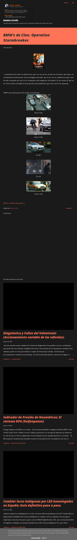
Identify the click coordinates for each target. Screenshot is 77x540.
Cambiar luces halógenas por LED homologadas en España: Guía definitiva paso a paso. (38, 503)
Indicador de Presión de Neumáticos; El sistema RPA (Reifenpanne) (32, 419)
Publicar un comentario (18, 443)
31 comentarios (15, 359)
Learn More (35, 538)
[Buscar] (66, 3)
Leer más (71, 359)
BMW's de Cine (14, 208)
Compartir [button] (69, 208)
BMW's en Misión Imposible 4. (14, 203)
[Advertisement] (38, 265)
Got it (44, 538)
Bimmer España (10, 20)
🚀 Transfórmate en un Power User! (15, 17)
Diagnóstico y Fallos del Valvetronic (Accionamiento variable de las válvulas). (34, 335)
